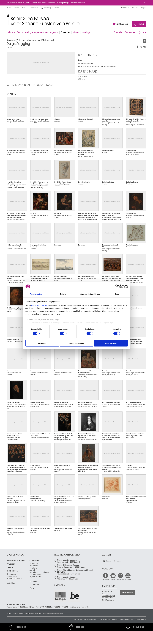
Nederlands (125, 8)
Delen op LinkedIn (141, 46)
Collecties (65, 32)
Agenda (54, 32)
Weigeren (42, 343)
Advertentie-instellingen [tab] (90, 294)
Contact (16, 8)
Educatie (118, 32)
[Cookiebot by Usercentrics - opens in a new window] (117, 286)
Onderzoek (130, 32)
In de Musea (12, 571)
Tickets (141, 24)
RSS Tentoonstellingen (108, 595)
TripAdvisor (128, 579)
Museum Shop (12, 576)
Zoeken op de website (42, 8)
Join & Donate (122, 24)
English (143, 8)
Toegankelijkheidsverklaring (108, 619)
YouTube (113, 579)
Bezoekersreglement (14, 578)
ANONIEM (82, 77)
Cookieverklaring (141, 619)
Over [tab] (117, 294)
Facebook (105, 579)
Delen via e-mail (144, 46)
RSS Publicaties (108, 600)
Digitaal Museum (36, 576)
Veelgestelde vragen (16, 560)
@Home (142, 32)
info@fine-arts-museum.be (79, 607)
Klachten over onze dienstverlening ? (85, 619)
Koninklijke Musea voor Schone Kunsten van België (7, 15)
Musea (76, 32)
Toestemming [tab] (36, 294)
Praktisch (11, 32)
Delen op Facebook (137, 46)
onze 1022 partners (40, 305)
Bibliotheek (34, 564)
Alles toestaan (111, 343)
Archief (32, 570)
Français (135, 8)
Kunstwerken (144, 41)
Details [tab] (63, 294)
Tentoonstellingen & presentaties (32, 32)
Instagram (120, 579)
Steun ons (34, 585)
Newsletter (128, 593)
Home (9, 8)
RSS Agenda (107, 591)
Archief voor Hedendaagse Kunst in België (39, 573)
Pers (24, 8)
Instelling (86, 32)
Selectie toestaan (76, 343)
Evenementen (33, 8)
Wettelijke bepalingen (126, 619)
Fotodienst (33, 568)
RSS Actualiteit (107, 598)
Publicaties (34, 566)
